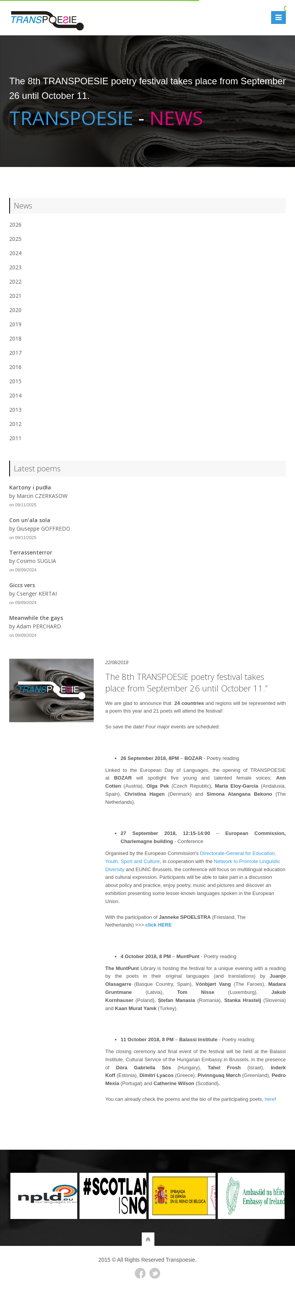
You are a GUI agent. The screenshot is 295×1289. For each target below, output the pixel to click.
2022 (15, 281)
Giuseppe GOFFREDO (43, 528)
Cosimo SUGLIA (36, 560)
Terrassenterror (30, 552)
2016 (15, 367)
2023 (15, 267)
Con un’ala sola (29, 520)
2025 (15, 238)
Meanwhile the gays (36, 617)
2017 (15, 352)
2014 (15, 395)
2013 (15, 409)
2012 (15, 423)
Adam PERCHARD (39, 626)
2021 (15, 295)
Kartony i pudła (30, 487)
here (270, 1099)
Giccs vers (22, 585)
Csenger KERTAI (37, 593)
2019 (15, 324)
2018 (15, 338)
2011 (15, 438)
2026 (15, 224)
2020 (15, 310)
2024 (15, 253)
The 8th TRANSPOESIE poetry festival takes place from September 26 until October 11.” (186, 682)
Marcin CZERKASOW (42, 495)
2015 (15, 381)
